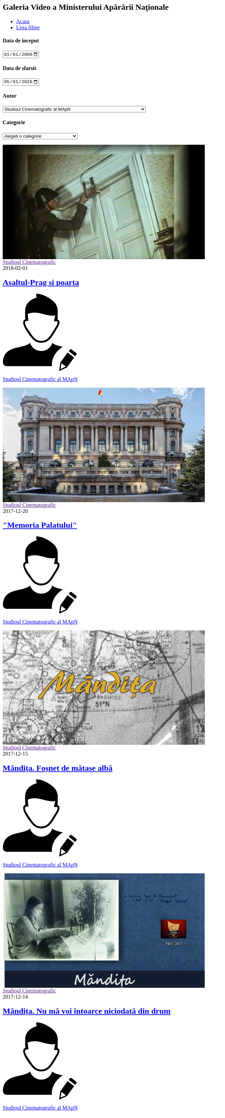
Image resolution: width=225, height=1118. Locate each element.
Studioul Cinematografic (29, 264)
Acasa (22, 21)
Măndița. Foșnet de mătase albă (57, 770)
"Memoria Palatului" (40, 527)
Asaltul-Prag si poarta (41, 284)
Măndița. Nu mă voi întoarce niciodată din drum (86, 1012)
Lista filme (28, 27)
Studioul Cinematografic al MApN (40, 381)
